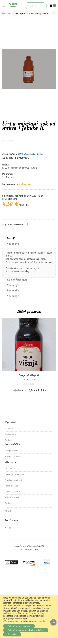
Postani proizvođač (13, 456)
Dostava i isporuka (13, 491)
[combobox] (35, 5)
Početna (6, 13)
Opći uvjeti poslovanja (14, 474)
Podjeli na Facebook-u (12, 224)
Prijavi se (9, 428)
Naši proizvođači (12, 450)
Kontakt (8, 440)
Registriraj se (10, 434)
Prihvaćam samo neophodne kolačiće (26, 630)
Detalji (11, 238)
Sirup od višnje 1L (29, 375)
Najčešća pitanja (12, 497)
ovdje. (43, 621)
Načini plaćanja (11, 486)
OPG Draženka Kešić (30, 154)
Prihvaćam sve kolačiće (19, 626)
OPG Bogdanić (29, 379)
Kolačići (8, 511)
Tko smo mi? (10, 468)
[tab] (29, 238)
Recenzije (13, 244)
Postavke (12, 634)
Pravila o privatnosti (13, 480)
